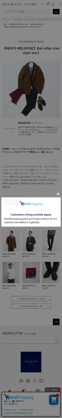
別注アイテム (30, 19)
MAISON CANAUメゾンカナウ (49, 19)
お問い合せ (52, 394)
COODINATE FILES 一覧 (31, 306)
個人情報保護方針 (24, 407)
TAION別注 (18, 19)
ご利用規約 (10, 407)
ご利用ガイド (23, 394)
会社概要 (9, 394)
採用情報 (38, 394)
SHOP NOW (14, 202)
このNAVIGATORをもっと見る (31, 298)
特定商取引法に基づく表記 (45, 407)
